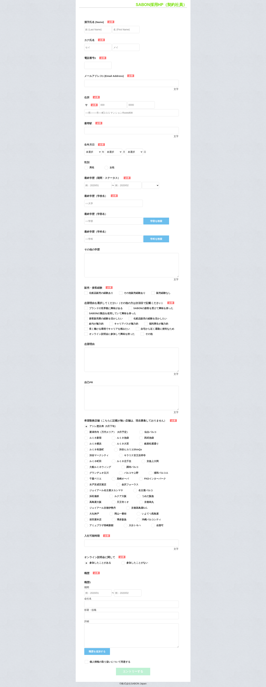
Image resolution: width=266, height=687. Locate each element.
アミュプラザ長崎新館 (101, 525)
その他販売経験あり (134, 293)
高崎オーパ (123, 478)
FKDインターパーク (155, 478)
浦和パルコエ (161, 472)
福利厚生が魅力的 (158, 323)
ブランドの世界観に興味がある (106, 308)
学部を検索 (156, 221)
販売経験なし (163, 293)
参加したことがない (137, 562)
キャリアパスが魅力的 (126, 323)
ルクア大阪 (120, 496)
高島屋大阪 (95, 502)
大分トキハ (135, 525)
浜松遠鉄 (94, 496)
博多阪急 (121, 519)
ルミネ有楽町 (96, 449)
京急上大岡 (153, 461)
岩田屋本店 (95, 519)
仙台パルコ (150, 432)
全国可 (159, 525)
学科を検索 (156, 239)
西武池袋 (149, 437)
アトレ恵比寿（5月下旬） (103, 426)
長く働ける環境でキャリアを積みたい (109, 328)
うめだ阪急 (148, 496)
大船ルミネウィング (100, 467)
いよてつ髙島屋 (150, 513)
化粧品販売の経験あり (101, 293)
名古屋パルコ (145, 490)
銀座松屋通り (151, 443)
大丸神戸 (94, 513)
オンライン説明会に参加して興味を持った (112, 334)
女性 (112, 167)
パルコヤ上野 (131, 472)
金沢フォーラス (130, 484)
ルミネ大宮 (123, 443)
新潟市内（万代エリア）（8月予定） (109, 432)
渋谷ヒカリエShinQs (130, 449)
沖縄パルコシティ (151, 519)
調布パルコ (132, 467)
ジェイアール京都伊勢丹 (102, 507)
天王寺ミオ (123, 502)
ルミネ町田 (95, 461)
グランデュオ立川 (99, 472)
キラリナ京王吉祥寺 (135, 455)
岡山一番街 (120, 513)
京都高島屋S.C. (139, 507)
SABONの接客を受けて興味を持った (153, 308)
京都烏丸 (149, 502)
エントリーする (133, 671)
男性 (91, 167)
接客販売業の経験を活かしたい (106, 318)
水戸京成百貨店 (97, 484)
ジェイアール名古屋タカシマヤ (106, 490)
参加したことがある (100, 562)
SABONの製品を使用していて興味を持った (112, 313)
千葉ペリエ (95, 478)
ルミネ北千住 (124, 461)
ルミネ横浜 (95, 443)
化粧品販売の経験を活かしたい (150, 318)
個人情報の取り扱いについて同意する (110, 661)
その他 (149, 334)
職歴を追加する (97, 651)
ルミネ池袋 (123, 437)
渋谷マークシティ (99, 455)
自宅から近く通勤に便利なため (157, 328)
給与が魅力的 (96, 323)
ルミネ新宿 (95, 437)
